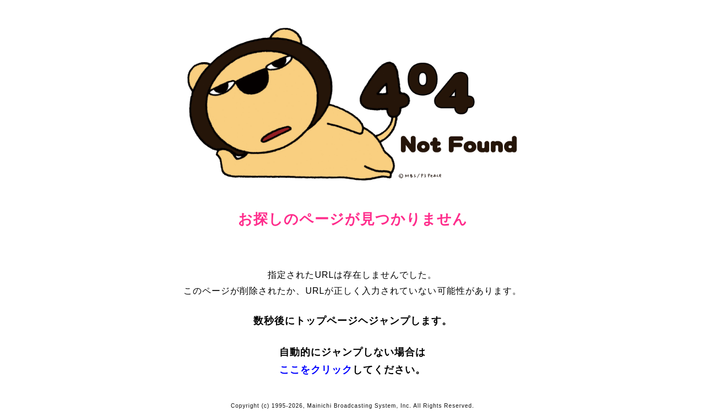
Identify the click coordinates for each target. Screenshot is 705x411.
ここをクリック (315, 369)
